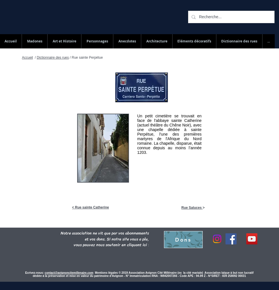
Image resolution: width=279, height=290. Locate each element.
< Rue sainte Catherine (90, 207)
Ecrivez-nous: (34, 272)
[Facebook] (231, 238)
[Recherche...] (230, 17)
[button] (239, 41)
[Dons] (183, 239)
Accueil (27, 58)
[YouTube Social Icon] (251, 238)
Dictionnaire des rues (53, 58)
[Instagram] (217, 238)
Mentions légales (106, 272)
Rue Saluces (192, 208)
